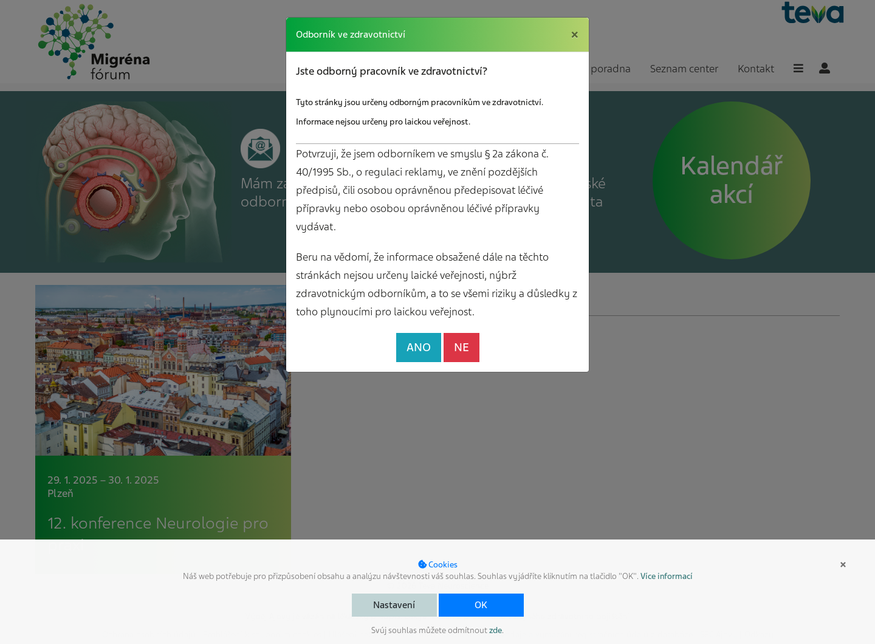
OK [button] (481, 605)
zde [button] (495, 630)
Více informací (666, 576)
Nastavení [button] (394, 605)
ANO (419, 347)
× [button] (843, 564)
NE (461, 347)
